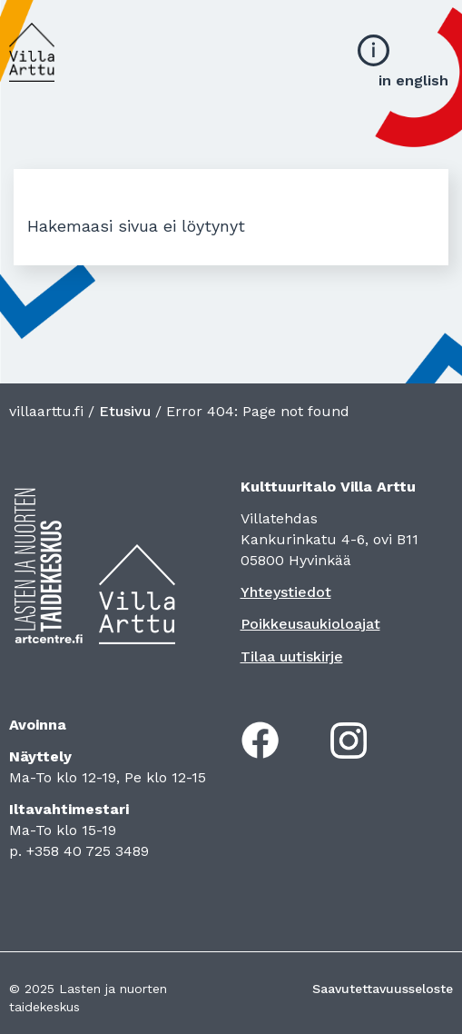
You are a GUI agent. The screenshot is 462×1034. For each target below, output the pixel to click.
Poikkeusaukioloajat (310, 623)
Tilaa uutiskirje (292, 656)
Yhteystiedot (286, 592)
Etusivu (125, 411)
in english (413, 80)
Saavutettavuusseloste (382, 988)
